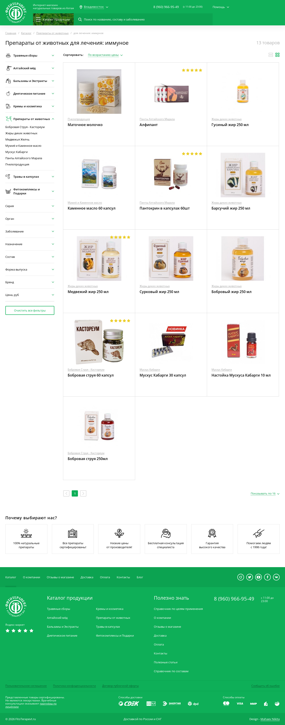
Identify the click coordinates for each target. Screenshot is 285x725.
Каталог (10, 577)
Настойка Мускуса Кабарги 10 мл (241, 375)
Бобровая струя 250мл (88, 458)
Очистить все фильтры (30, 310)
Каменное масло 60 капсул (92, 208)
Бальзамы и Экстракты (63, 627)
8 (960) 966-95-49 (166, 7)
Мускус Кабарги (16, 152)
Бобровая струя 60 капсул (91, 375)
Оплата (105, 577)
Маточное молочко (85, 124)
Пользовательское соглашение (26, 686)
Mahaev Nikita (270, 719)
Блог (140, 577)
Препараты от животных (113, 618)
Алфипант (149, 124)
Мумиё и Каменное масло (23, 146)
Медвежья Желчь (17, 139)
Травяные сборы (58, 609)
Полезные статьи (165, 662)
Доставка (87, 577)
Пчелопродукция (17, 164)
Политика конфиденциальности (74, 686)
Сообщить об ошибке (265, 686)
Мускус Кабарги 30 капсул (163, 375)
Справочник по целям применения (178, 609)
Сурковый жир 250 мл (159, 291)
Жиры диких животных (21, 133)
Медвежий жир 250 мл (88, 291)
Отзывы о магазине (60, 577)
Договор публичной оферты (120, 686)
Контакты (123, 577)
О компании (31, 577)
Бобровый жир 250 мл (232, 291)
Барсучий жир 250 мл (231, 208)
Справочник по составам (171, 671)
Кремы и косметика (109, 609)
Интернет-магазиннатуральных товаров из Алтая (53, 7)
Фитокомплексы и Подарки (115, 635)
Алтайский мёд (57, 618)
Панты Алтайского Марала (23, 158)
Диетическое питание (62, 635)
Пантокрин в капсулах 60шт (165, 208)
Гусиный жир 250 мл (230, 124)
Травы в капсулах (108, 627)
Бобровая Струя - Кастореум (25, 127)
